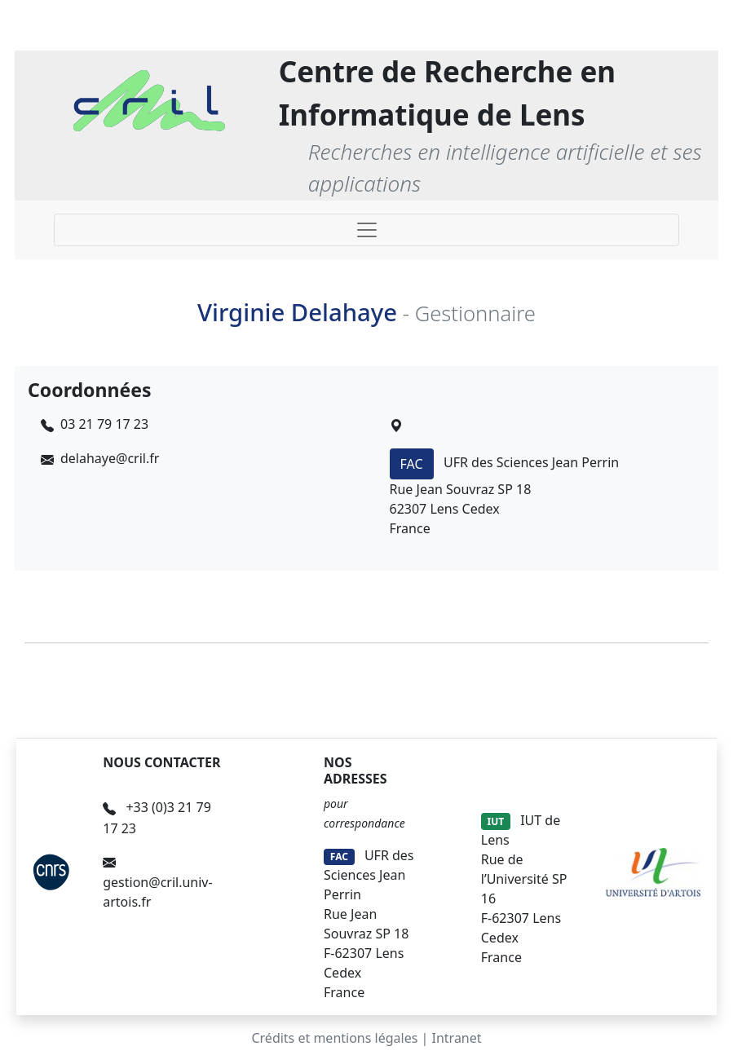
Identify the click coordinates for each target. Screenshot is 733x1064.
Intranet (457, 1038)
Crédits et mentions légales (334, 1038)
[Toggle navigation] (366, 230)
